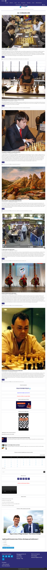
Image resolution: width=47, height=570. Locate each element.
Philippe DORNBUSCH (5, 153)
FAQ (22, 558)
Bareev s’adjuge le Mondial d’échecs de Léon (9, 48)
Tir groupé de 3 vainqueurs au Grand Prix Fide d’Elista (11, 152)
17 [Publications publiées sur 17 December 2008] (17, 462)
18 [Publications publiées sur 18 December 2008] (23, 462)
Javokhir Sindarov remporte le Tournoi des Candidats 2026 (10, 503)
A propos (18, 558)
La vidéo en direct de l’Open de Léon (8, 249)
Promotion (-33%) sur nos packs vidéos (23, 396)
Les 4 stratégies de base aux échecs (13, 444)
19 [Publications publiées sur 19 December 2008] (29, 462)
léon (23, 381)
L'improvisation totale (6, 545)
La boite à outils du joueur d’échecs (23, 483)
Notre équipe (34, 555)
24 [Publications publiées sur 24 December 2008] (17, 464)
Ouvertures (23, 2)
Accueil (6, 2)
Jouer (15, 2)
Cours (33, 2)
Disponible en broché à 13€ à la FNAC (8, 434)
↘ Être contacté (18, 4)
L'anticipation (4, 544)
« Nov (3, 468)
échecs (14, 305)
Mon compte (25, 4)
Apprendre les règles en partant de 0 (23, 392)
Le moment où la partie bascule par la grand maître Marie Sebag (18, 437)
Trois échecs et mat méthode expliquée (8, 502)
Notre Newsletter (6, 565)
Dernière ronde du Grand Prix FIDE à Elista (9, 293)
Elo (18, 2)
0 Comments (15, 153)
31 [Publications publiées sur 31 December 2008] (17, 466)
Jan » (4, 468)
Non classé (7, 164)
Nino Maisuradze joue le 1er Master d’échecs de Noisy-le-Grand (13, 99)
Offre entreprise (39, 2)
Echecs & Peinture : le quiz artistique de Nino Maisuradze (12, 200)
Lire (3, 57)
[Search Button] (5, 0)
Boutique (28, 2)
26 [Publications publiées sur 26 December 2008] (29, 464)
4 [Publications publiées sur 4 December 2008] (23, 459)
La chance (4, 542)
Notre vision (19, 556)
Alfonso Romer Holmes (16, 381)
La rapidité (4, 540)
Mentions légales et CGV (36, 557)
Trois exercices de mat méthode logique (8, 505)
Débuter (11, 2)
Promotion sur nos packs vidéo (6, 500)
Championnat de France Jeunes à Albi (7, 498)
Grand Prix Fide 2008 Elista (16, 164)
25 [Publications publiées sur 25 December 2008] (23, 464)
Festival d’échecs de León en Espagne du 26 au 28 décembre (12, 370)
